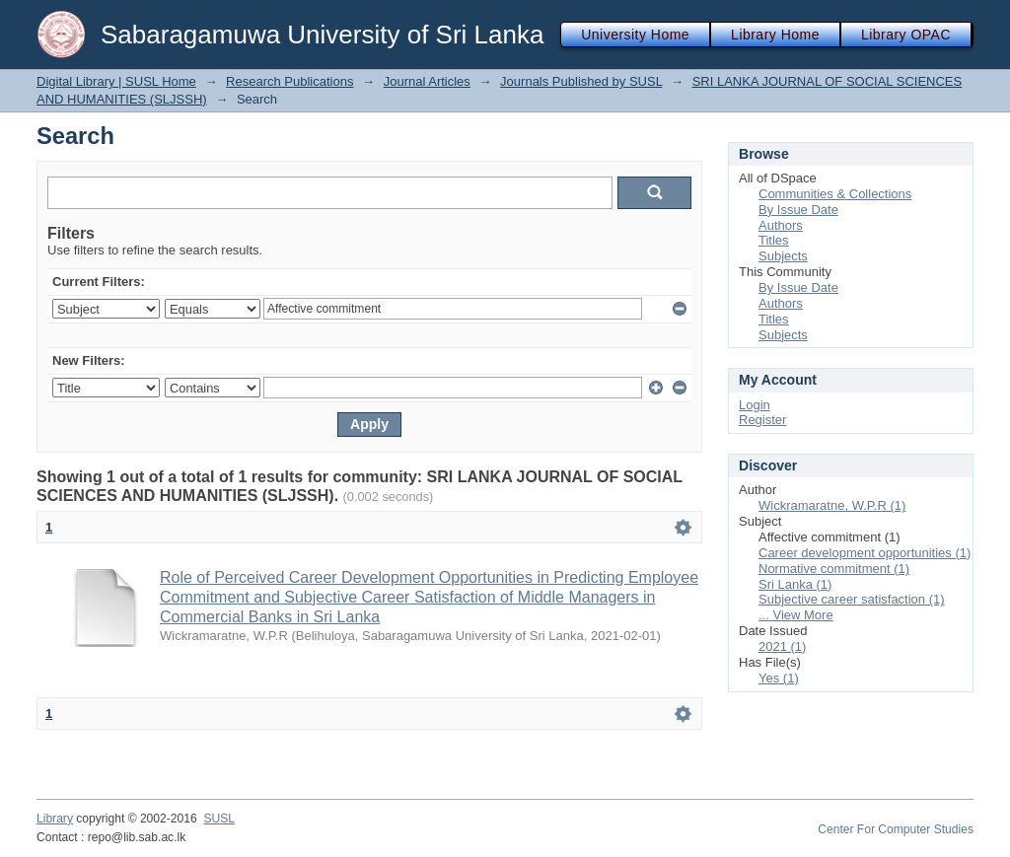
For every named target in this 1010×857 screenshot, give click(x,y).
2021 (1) (782, 646)
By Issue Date (798, 209)
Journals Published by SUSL (581, 81)
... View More (795, 614)
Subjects (783, 256)
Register (762, 419)
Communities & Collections (834, 193)
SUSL (219, 818)
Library (54, 818)
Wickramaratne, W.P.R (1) (831, 505)
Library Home (775, 34)
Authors (780, 225)
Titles (773, 240)
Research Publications (289, 81)
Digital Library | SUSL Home (116, 81)
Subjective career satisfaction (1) (851, 599)
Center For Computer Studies (896, 829)
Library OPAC (906, 34)
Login (754, 404)
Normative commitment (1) (833, 568)
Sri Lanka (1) (794, 584)
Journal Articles (427, 81)
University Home (635, 34)
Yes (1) (778, 678)
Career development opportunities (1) (864, 552)
